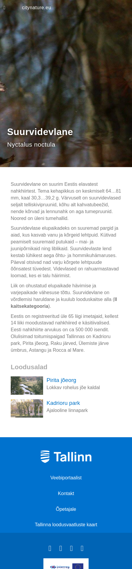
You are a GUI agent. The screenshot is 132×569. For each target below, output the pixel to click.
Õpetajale (66, 509)
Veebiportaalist (66, 477)
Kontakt (66, 493)
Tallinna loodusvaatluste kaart (66, 524)
